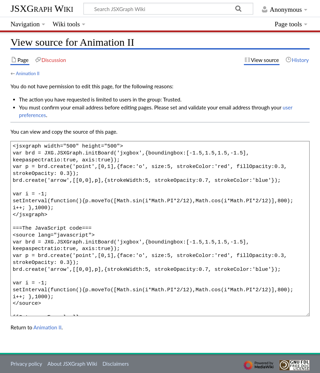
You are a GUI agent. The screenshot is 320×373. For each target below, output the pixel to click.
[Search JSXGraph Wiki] (168, 8)
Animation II (27, 73)
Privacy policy (26, 364)
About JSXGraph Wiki (72, 364)
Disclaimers (115, 364)
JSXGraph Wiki (41, 8)
